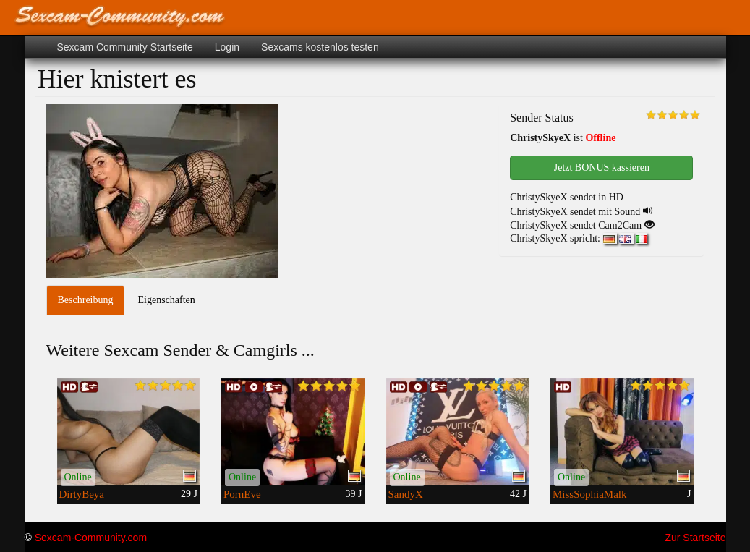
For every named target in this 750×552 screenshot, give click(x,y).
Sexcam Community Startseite (125, 47)
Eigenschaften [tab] (166, 299)
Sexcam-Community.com (91, 537)
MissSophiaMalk (590, 494)
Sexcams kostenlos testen (320, 47)
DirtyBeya (81, 494)
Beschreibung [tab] (86, 299)
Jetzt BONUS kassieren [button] (601, 167)
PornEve (242, 494)
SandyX (405, 494)
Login (227, 47)
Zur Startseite (695, 537)
